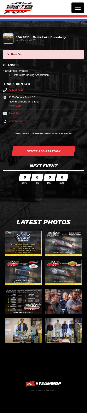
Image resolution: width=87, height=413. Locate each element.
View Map (15, 105)
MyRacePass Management (43, 390)
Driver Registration (43, 151)
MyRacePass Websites (43, 383)
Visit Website (13, 121)
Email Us (11, 113)
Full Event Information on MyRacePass (43, 133)
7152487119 (13, 89)
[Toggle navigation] (77, 7)
